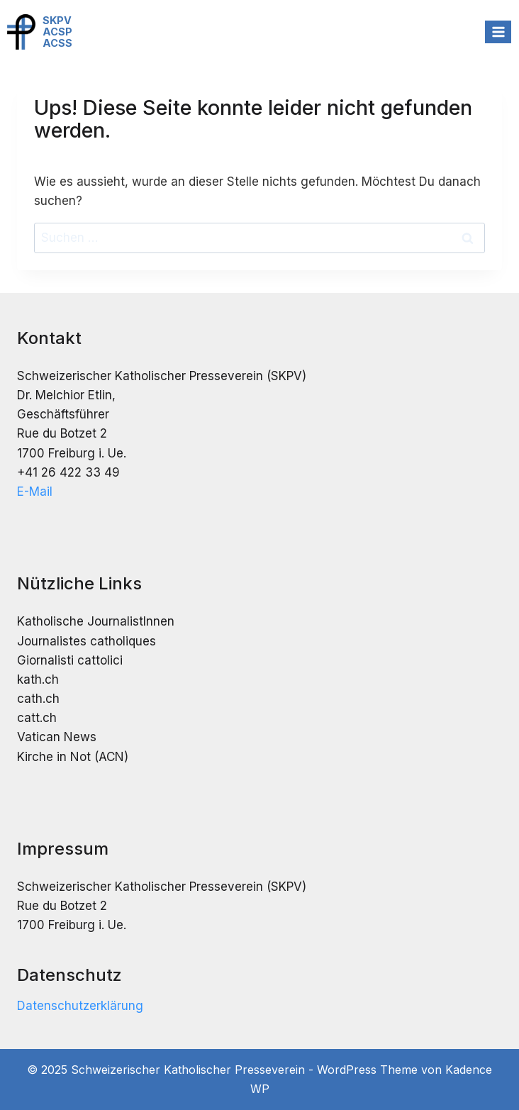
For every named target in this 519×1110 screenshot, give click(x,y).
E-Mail (34, 491)
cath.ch (38, 699)
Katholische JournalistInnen (95, 621)
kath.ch (38, 679)
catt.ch (37, 718)
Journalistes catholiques (86, 641)
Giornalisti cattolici (70, 660)
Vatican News (56, 737)
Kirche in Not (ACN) (72, 757)
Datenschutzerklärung (80, 1006)
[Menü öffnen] (498, 31)
